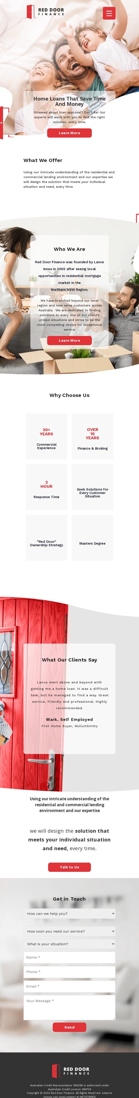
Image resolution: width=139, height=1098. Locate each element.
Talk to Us (69, 867)
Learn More (69, 133)
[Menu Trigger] (109, 13)
